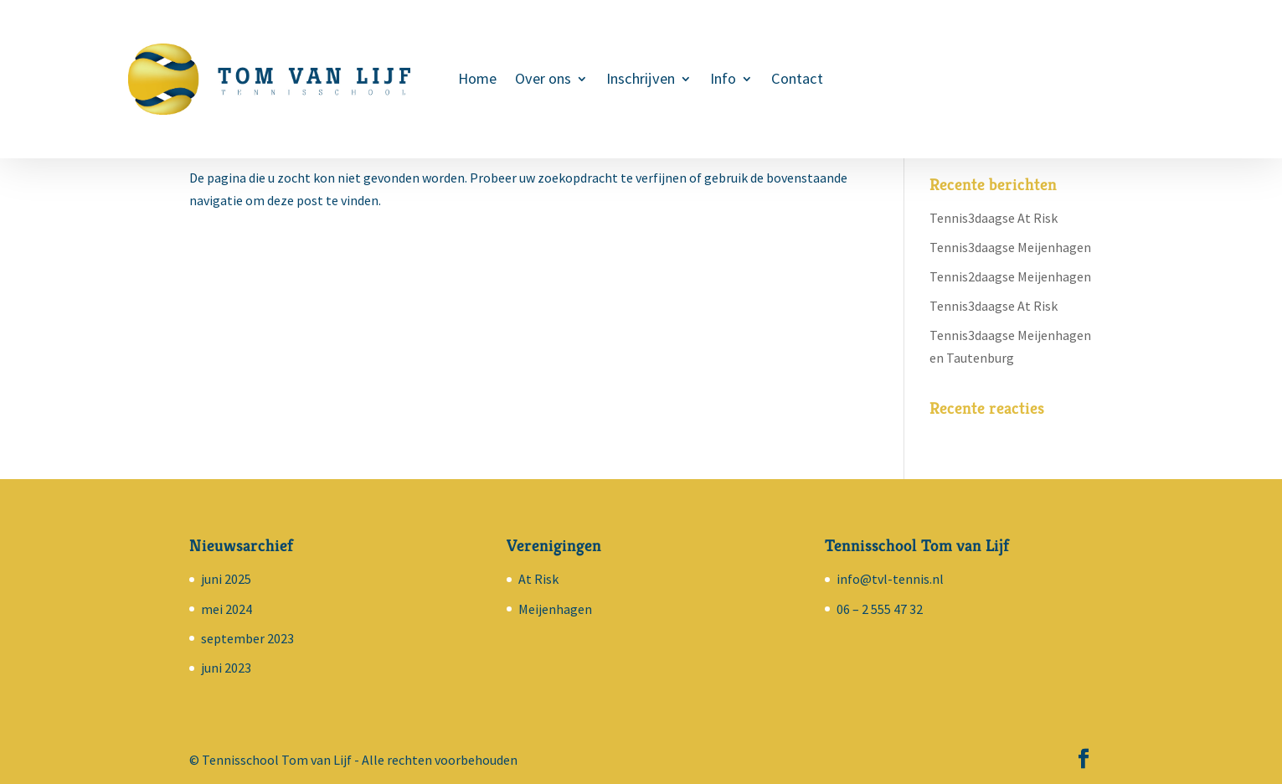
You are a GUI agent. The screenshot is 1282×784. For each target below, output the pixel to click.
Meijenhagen (555, 609)
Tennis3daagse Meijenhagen (1010, 247)
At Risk (538, 578)
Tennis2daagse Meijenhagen (1010, 276)
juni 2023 (226, 667)
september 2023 (247, 638)
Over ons (543, 80)
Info (723, 80)
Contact (797, 80)
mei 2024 (226, 609)
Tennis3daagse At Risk (993, 217)
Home (477, 80)
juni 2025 (226, 578)
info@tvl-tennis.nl (890, 578)
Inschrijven (640, 80)
